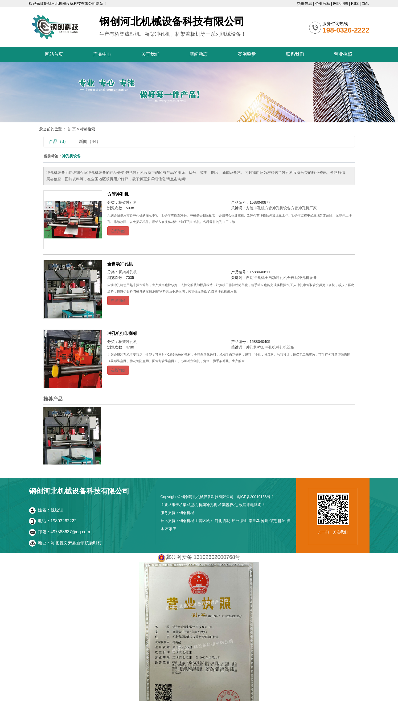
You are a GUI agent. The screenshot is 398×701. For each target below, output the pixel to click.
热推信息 (304, 3)
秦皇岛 (254, 521)
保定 (273, 521)
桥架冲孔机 (127, 202)
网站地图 (340, 3)
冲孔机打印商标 (122, 333)
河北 (218, 521)
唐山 (244, 521)
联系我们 (295, 54)
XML (366, 3)
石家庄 (170, 529)
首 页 (71, 129)
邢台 (235, 521)
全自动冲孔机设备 (302, 277)
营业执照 (343, 54)
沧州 (264, 521)
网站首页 (54, 54)
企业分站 (322, 3)
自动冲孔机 (255, 277)
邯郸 (281, 521)
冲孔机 (251, 347)
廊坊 (227, 521)
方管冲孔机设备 (278, 208)
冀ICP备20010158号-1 (255, 497)
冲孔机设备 (285, 347)
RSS (355, 3)
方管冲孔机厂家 (304, 208)
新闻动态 (199, 54)
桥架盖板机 (227, 505)
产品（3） (58, 141)
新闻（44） (90, 141)
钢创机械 (186, 513)
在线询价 (118, 231)
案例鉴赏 (247, 54)
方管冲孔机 (118, 194)
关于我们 (150, 54)
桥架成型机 (188, 505)
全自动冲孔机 (120, 264)
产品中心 (102, 54)
